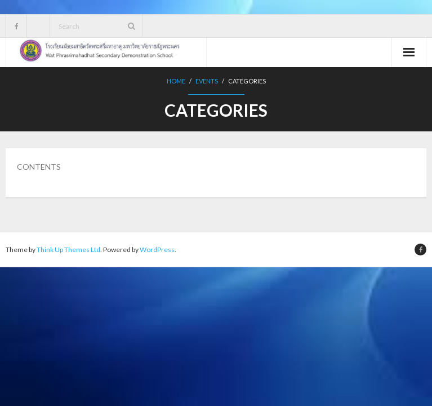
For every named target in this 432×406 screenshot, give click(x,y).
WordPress (157, 249)
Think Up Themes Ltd (68, 249)
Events (206, 81)
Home (176, 81)
